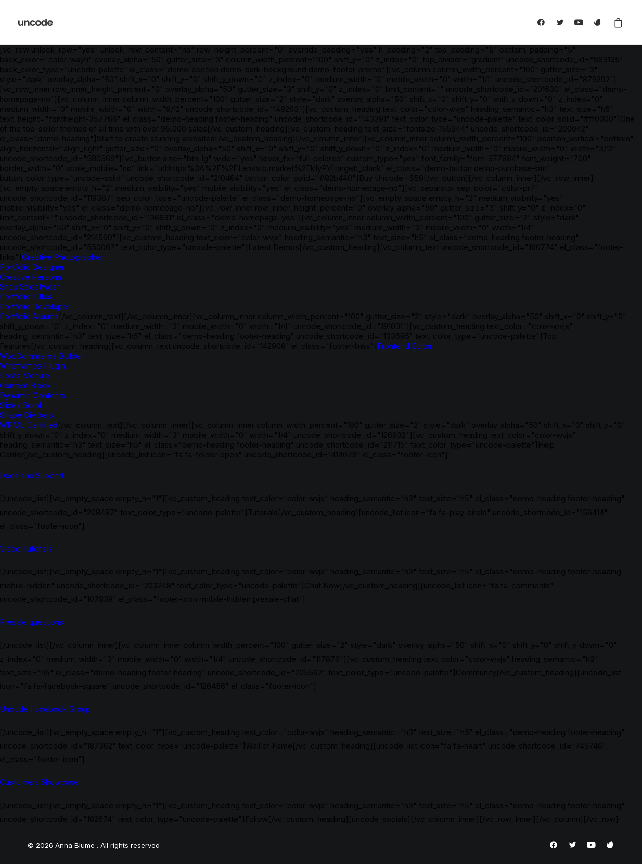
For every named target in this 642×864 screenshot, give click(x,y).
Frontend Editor (404, 346)
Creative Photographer (62, 257)
